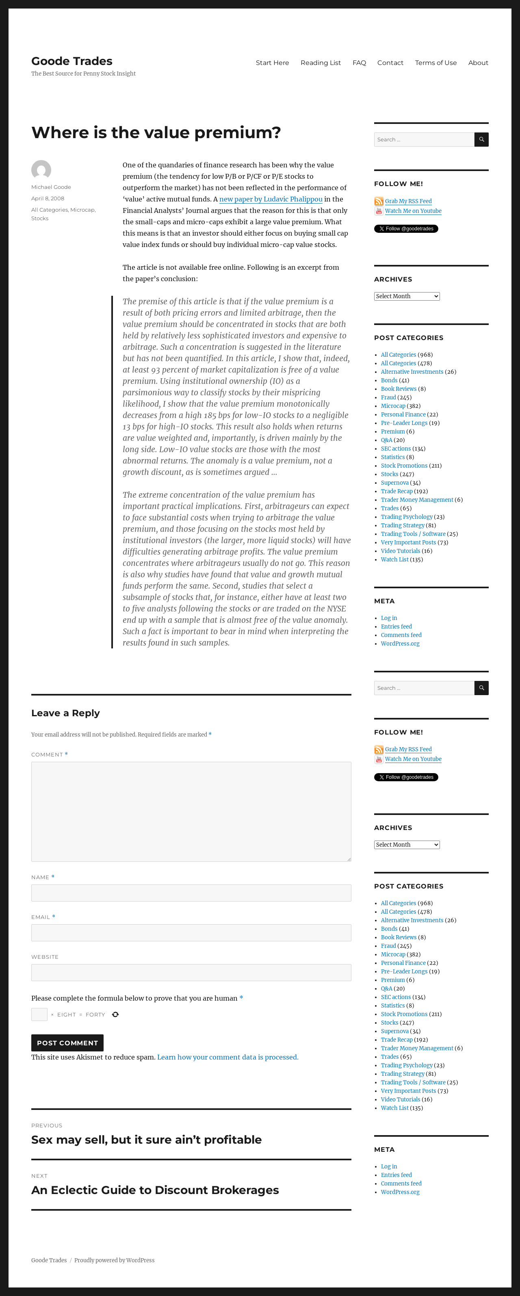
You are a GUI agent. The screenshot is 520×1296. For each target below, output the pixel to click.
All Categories (49, 209)
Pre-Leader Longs (404, 423)
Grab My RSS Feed (408, 201)
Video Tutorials (400, 551)
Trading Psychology (407, 517)
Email (43, 917)
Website (45, 957)
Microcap (82, 209)
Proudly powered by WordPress (114, 1260)
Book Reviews (399, 389)
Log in (389, 618)
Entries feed (396, 626)
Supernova (395, 482)
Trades (390, 508)
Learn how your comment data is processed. (228, 1057)
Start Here (272, 63)
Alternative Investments (412, 371)
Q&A (386, 440)
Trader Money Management (417, 499)
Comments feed (401, 635)
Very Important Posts (408, 542)
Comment (49, 754)
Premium (393, 431)
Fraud (388, 397)
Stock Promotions (404, 465)
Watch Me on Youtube (413, 211)
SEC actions (396, 448)
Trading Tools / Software (413, 534)
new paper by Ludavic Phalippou (271, 199)
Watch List (395, 559)
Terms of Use (436, 63)
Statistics (393, 457)
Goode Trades (72, 61)
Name (43, 877)
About (478, 63)
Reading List (321, 63)
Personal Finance (403, 414)
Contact (390, 63)
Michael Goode (51, 187)
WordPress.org (400, 643)
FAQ (359, 63)
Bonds (389, 380)
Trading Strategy (403, 525)
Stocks (39, 218)
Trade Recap (397, 491)
